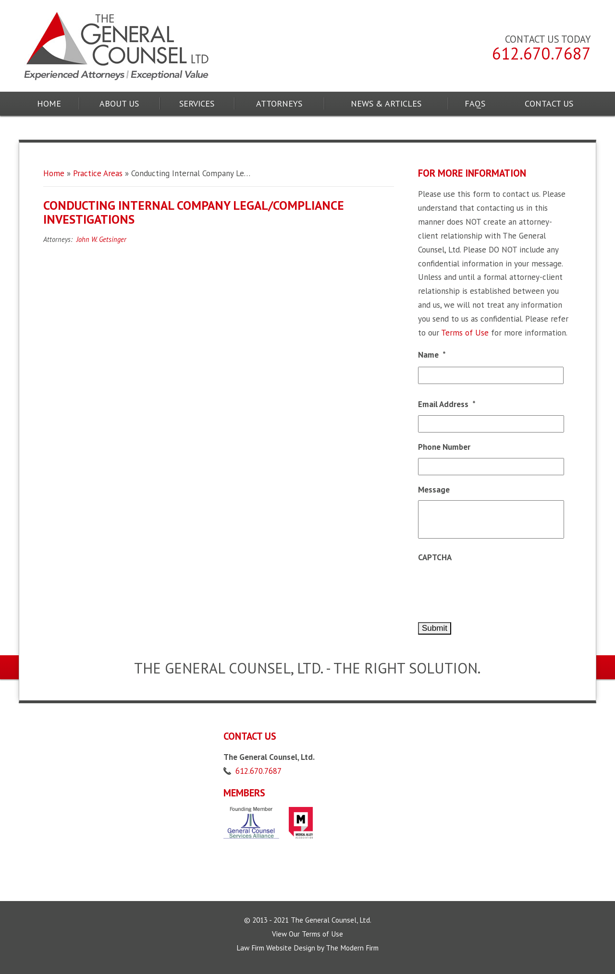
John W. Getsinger (101, 239)
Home (49, 103)
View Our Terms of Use (307, 933)
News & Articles (386, 103)
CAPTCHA (435, 557)
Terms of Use (465, 332)
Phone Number (444, 447)
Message (434, 489)
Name (432, 354)
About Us (119, 103)
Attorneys (279, 103)
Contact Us (549, 103)
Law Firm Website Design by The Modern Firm (307, 947)
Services (196, 103)
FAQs (475, 103)
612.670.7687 (541, 53)
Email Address (447, 404)
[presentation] (491, 587)
